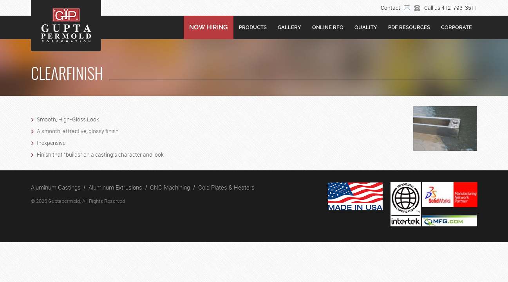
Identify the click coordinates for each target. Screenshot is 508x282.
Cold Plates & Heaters (226, 187)
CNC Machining (170, 187)
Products (253, 27)
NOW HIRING (208, 27)
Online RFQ (327, 27)
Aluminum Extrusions (115, 187)
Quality (365, 27)
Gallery (289, 27)
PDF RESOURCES (409, 27)
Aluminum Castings (56, 187)
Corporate (456, 27)
